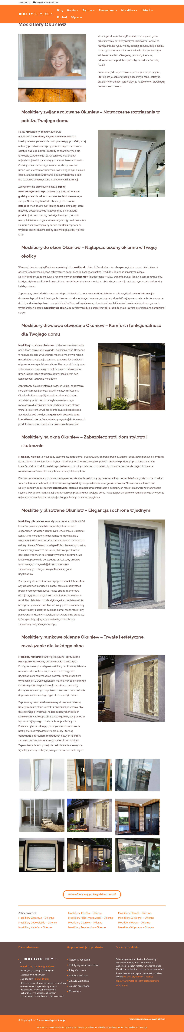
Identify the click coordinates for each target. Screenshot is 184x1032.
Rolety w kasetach (79, 959)
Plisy (60, 10)
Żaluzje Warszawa (79, 980)
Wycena (76, 17)
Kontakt (62, 17)
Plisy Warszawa (77, 970)
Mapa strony (122, 985)
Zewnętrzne (106, 10)
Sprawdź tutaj (42, 979)
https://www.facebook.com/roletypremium (137, 981)
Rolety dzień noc (78, 975)
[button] (36, 917)
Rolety (71, 10)
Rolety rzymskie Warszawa (84, 965)
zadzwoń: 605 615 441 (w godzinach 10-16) (92, 894)
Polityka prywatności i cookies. (138, 976)
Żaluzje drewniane (79, 986)
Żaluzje (87, 10)
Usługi (146, 10)
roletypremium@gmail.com (41, 966)
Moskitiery (128, 10)
